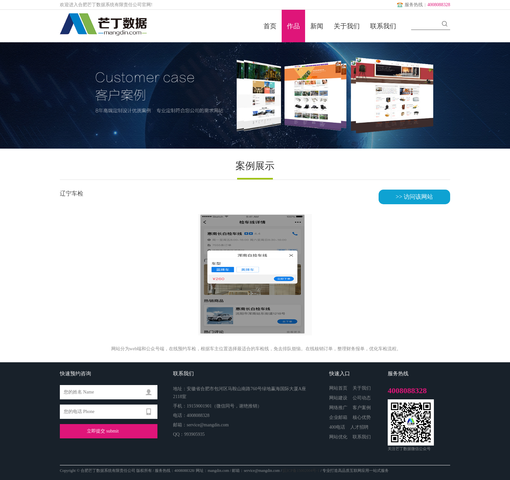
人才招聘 (359, 427)
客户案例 (362, 407)
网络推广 (338, 407)
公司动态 (362, 397)
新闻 (316, 26)
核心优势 (362, 417)
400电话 (337, 427)
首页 (269, 26)
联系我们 (383, 26)
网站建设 (338, 397)
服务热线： (423, 4)
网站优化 (338, 436)
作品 (293, 26)
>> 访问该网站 (414, 196)
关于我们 (347, 26)
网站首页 (338, 388)
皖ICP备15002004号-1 (301, 470)
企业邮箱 (338, 417)
